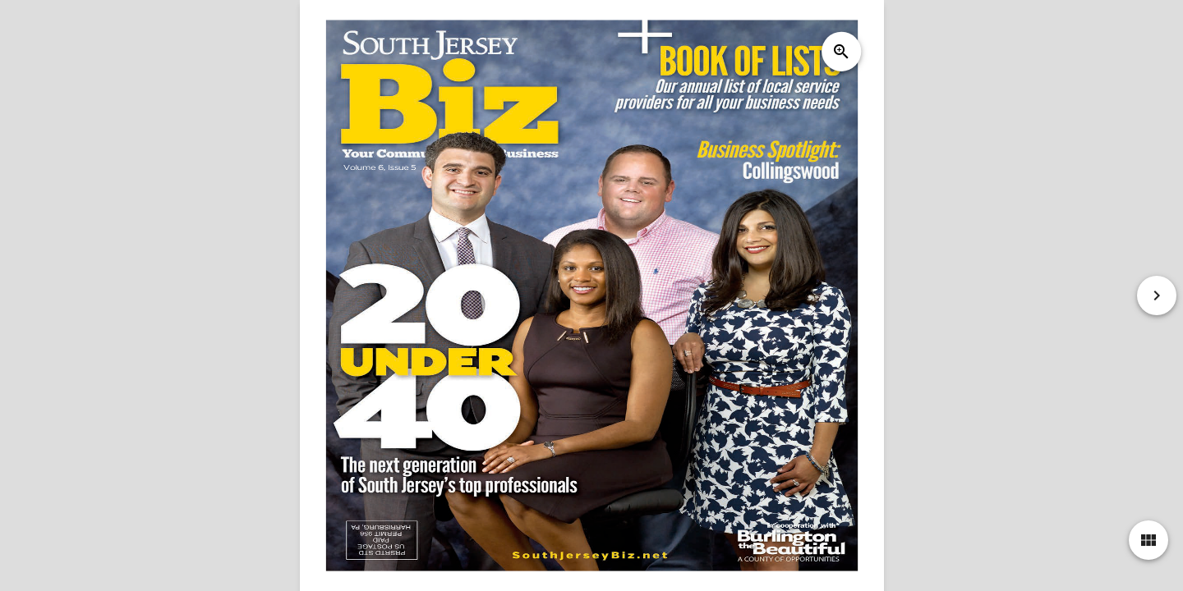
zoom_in (840, 52)
